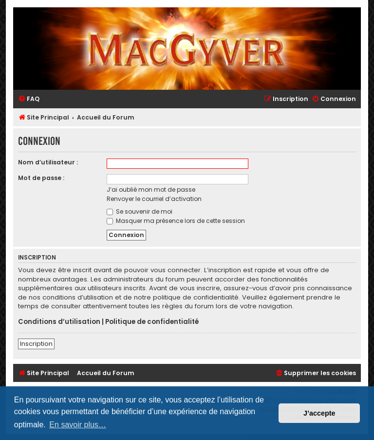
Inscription (36, 343)
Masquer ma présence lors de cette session (176, 221)
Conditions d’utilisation (59, 322)
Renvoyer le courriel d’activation (154, 198)
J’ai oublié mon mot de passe (151, 189)
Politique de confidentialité (152, 322)
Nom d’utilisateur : (48, 162)
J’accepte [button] (319, 413)
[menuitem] (28, 99)
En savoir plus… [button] (77, 424)
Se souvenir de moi (139, 211)
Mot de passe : (41, 178)
